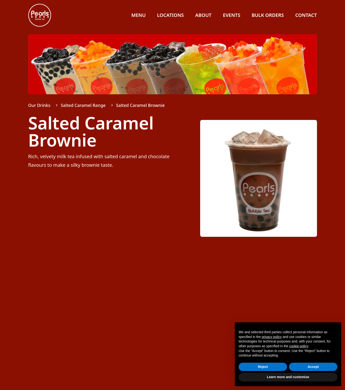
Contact (306, 15)
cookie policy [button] (298, 346)
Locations (170, 15)
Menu (138, 15)
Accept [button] (313, 367)
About (203, 15)
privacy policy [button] (272, 337)
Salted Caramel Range (83, 105)
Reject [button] (263, 367)
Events (231, 15)
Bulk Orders (268, 15)
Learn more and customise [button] (288, 377)
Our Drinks (39, 105)
